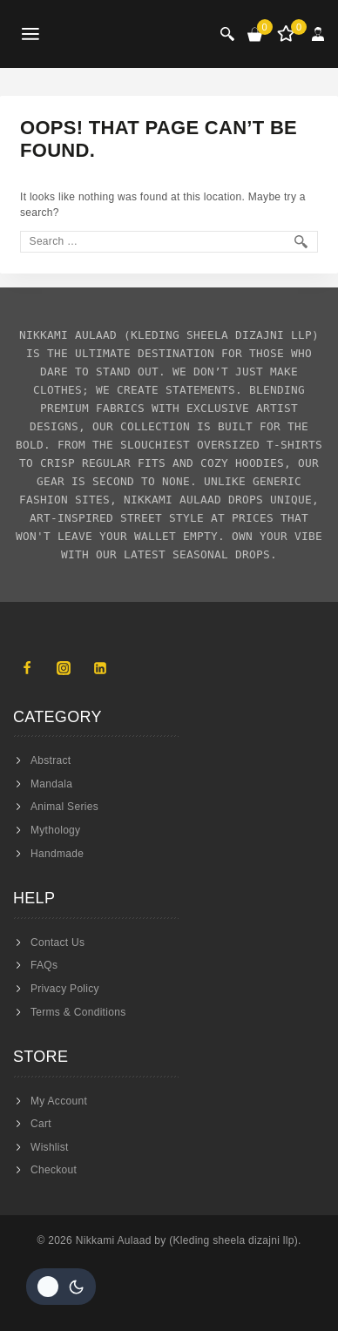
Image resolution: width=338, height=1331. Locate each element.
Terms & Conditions (77, 1012)
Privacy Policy (64, 989)
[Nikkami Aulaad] (122, 34)
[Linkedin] (100, 668)
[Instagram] (64, 668)
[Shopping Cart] (255, 34)
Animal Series (64, 807)
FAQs (43, 965)
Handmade (57, 854)
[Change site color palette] (61, 1286)
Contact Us (57, 942)
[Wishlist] (287, 34)
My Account (58, 1101)
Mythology (55, 830)
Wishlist (49, 1147)
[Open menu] (31, 34)
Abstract (50, 760)
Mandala (51, 784)
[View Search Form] (227, 34)
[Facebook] (27, 668)
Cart (40, 1124)
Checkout (53, 1170)
